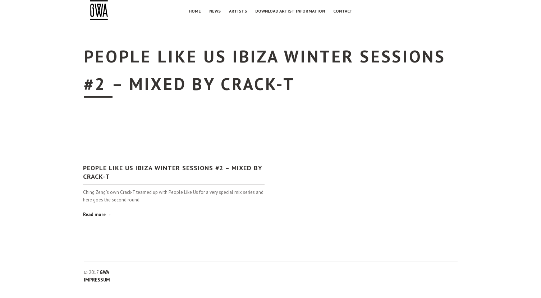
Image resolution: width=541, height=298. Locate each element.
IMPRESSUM (97, 280)
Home (195, 11)
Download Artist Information (290, 11)
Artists (238, 11)
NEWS (215, 11)
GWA (104, 272)
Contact (343, 11)
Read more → (97, 214)
